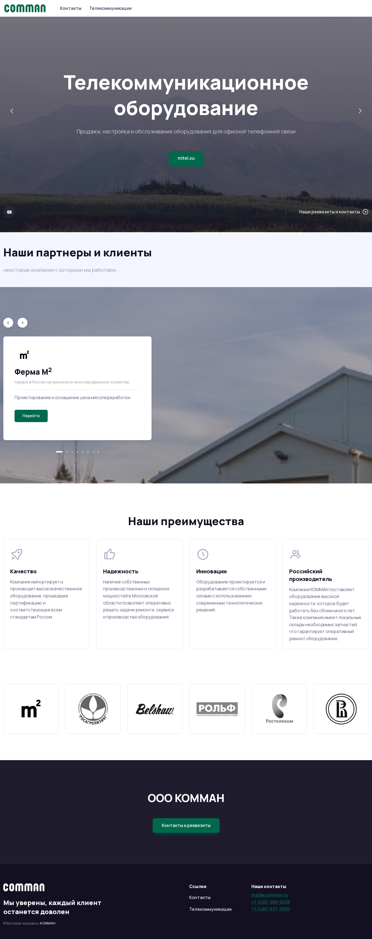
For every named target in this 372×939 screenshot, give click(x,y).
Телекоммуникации (110, 8)
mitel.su (186, 158)
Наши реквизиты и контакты (334, 212)
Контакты (70, 8)
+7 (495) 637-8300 (270, 909)
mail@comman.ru (269, 895)
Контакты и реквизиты (186, 825)
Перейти (31, 415)
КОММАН (47, 923)
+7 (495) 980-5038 (270, 902)
